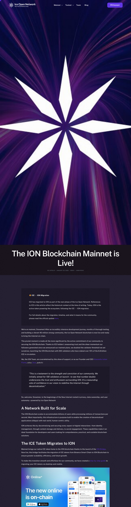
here (56, 318)
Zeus (34, 363)
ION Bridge (101, 449)
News (72, 270)
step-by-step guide (98, 461)
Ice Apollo (51, 270)
